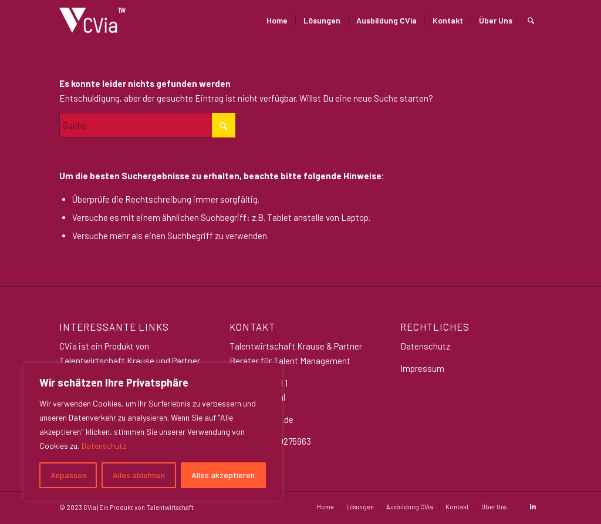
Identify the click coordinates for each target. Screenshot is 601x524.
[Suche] (531, 20)
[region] (152, 432)
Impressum (422, 368)
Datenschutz (104, 446)
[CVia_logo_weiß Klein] (92, 20)
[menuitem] (277, 20)
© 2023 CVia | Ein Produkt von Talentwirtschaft (126, 507)
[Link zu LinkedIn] (533, 506)
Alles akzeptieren (223, 475)
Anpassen (68, 475)
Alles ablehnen (139, 475)
